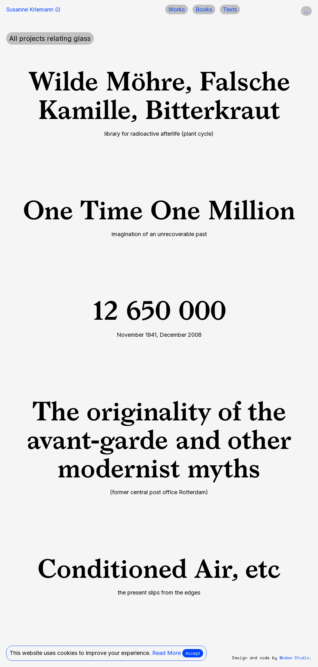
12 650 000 (159, 311)
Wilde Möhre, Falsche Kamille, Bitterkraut (159, 95)
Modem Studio (294, 658)
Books (204, 9)
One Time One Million (159, 210)
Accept (192, 653)
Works (176, 9)
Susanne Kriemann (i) (33, 9)
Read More (166, 653)
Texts (230, 9)
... (306, 11)
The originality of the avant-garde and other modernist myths (159, 439)
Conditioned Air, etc (159, 569)
